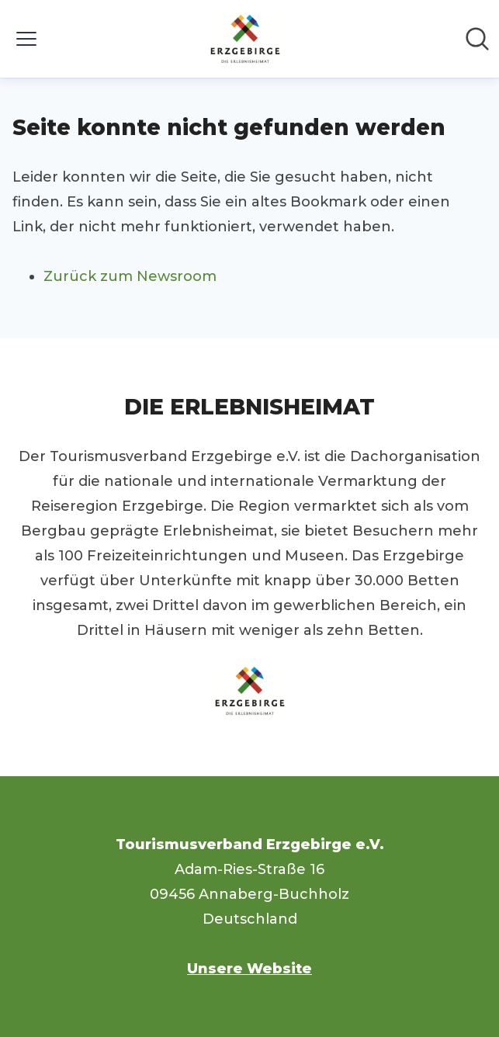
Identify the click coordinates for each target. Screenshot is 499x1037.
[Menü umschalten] (26, 39)
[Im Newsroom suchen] (477, 38)
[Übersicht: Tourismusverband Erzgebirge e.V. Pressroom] (245, 38)
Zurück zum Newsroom (130, 276)
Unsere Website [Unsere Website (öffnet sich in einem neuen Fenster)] (249, 968)
